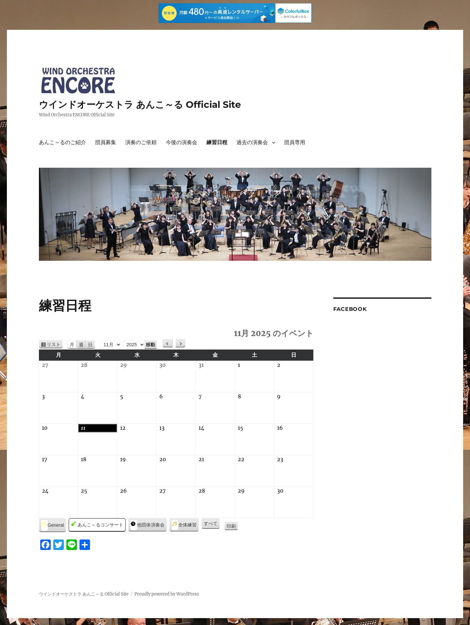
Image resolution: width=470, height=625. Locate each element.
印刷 (232, 526)
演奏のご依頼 (141, 142)
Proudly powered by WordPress (166, 594)
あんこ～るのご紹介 (62, 142)
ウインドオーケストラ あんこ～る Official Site (140, 104)
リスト (55, 345)
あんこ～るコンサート (97, 525)
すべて (211, 523)
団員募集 (105, 142)
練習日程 (216, 142)
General (52, 525)
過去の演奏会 (252, 142)
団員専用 (294, 142)
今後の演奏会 (181, 142)
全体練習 (184, 525)
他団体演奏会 (148, 525)
